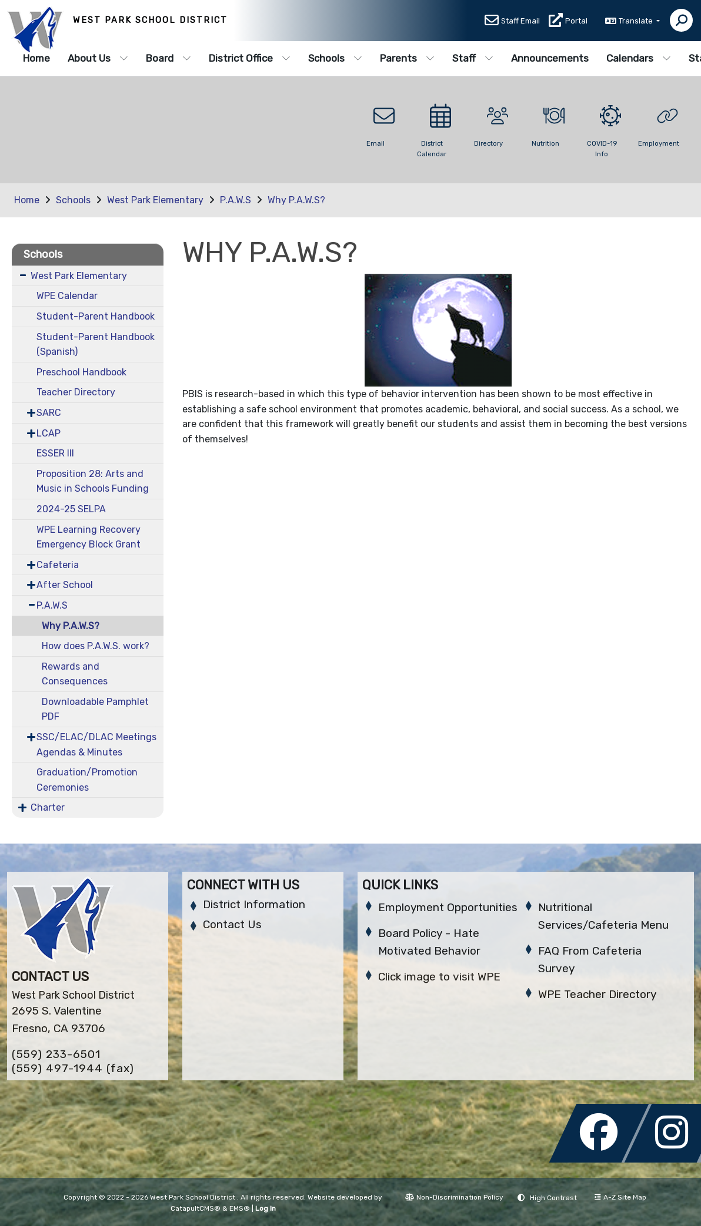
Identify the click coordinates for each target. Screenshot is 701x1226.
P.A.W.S (235, 200)
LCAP (48, 433)
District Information (254, 904)
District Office (250, 58)
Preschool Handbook (81, 372)
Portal (576, 21)
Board (168, 58)
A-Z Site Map (620, 1197)
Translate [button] (637, 21)
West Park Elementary (155, 200)
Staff (472, 58)
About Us (98, 58)
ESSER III (55, 453)
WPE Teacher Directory (597, 994)
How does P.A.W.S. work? (95, 645)
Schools (335, 58)
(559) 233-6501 (56, 1054)
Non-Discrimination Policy (454, 1197)
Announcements (550, 58)
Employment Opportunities (448, 907)
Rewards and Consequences (75, 674)
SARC (48, 412)
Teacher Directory (75, 392)
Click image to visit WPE (439, 976)
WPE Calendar (67, 295)
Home (36, 58)
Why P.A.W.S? (296, 200)
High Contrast (553, 1198)
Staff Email (520, 21)
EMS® (239, 1208)
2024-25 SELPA (71, 509)
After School (64, 584)
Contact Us (232, 924)
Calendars (638, 58)
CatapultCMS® (196, 1208)
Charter (48, 807)
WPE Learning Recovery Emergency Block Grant (88, 537)
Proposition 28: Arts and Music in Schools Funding (92, 481)
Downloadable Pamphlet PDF (95, 709)
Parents (407, 58)
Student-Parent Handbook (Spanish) (95, 344)
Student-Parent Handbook (95, 316)
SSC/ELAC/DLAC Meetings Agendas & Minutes (96, 744)
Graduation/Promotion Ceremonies (87, 780)
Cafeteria (57, 564)
